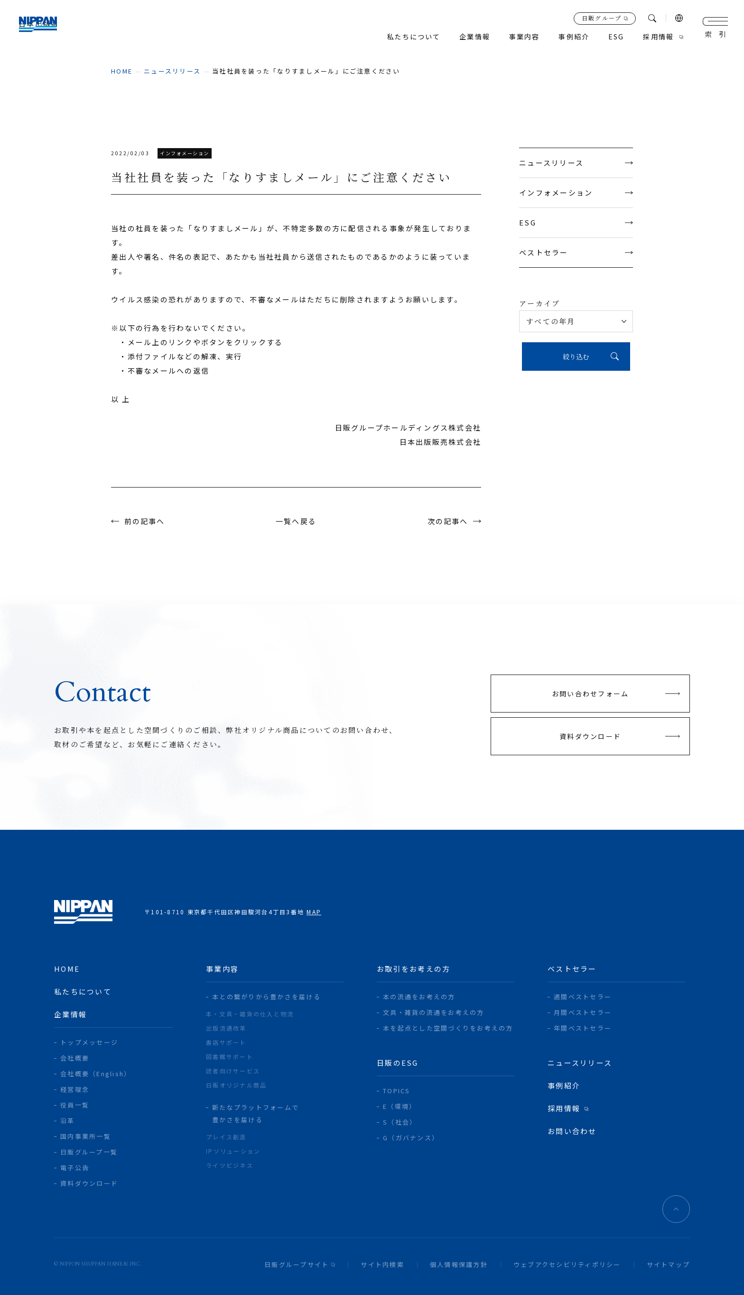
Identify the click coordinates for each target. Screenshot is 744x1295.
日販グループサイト (296, 1264)
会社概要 (74, 1057)
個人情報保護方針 (459, 1264)
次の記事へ (447, 521)
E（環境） (399, 1106)
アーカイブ (539, 303)
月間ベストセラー (583, 1012)
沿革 (67, 1120)
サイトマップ (668, 1264)
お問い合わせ (572, 1131)
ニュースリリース (172, 70)
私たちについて (402, 36)
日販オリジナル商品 (236, 1085)
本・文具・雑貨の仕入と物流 (250, 1014)
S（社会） (400, 1121)
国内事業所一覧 (85, 1136)
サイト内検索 (382, 1264)
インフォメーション (576, 192)
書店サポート (226, 1042)
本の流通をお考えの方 (419, 996)
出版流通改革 (226, 1028)
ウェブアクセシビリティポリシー (567, 1264)
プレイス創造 (226, 1137)
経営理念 (74, 1089)
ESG (576, 222)
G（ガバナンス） (411, 1137)
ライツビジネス (229, 1165)
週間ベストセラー (583, 996)
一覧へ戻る (296, 521)
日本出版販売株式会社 (48, 28)
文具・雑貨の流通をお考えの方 (433, 1012)
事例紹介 (569, 36)
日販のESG (397, 1063)
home (121, 70)
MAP (314, 912)
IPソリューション (233, 1151)
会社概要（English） (95, 1073)
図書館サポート (229, 1056)
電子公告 (74, 1167)
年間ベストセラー (583, 1027)
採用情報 (657, 36)
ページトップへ (676, 1209)
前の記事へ (144, 521)
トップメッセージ (89, 1042)
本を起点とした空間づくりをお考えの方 (448, 1027)
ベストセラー (576, 252)
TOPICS (396, 1090)
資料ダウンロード (89, 1183)
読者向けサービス (233, 1071)
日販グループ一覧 (89, 1151)
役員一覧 (74, 1104)
